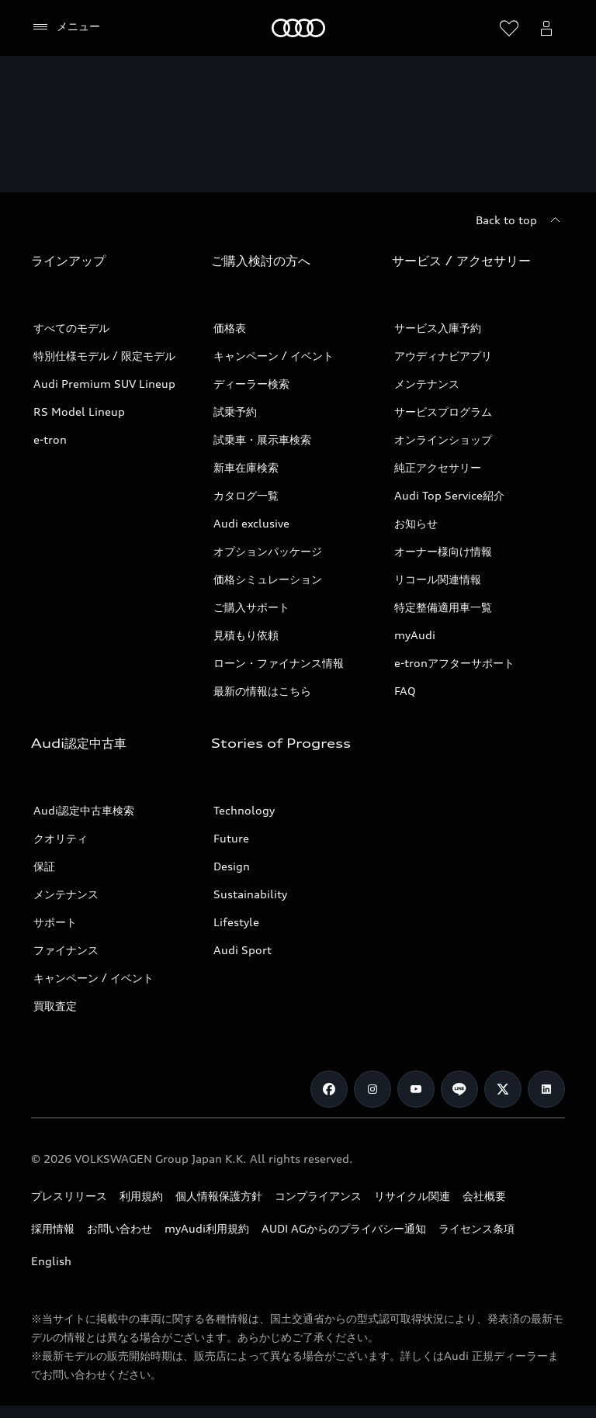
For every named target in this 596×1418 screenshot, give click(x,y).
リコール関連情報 (437, 579)
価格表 (229, 327)
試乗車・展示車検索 (262, 439)
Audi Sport (242, 949)
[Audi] (298, 28)
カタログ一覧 (246, 495)
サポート (55, 922)
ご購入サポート (251, 607)
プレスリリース (69, 1195)
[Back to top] (520, 220)
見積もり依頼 (246, 635)
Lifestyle (236, 922)
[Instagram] (372, 1089)
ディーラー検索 (251, 383)
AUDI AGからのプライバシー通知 (344, 1228)
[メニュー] (65, 27)
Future (231, 838)
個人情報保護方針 (218, 1195)
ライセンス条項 (476, 1228)
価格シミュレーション (267, 579)
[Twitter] (503, 1089)
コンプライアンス (318, 1195)
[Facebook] (329, 1089)
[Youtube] (416, 1089)
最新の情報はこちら (262, 690)
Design (231, 866)
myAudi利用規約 (207, 1228)
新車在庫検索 (246, 467)
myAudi (414, 635)
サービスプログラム (443, 411)
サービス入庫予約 (437, 327)
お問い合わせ (119, 1228)
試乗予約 (235, 411)
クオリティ (60, 838)
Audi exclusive (251, 523)
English (51, 1261)
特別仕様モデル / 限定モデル (104, 355)
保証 (44, 866)
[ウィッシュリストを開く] (509, 28)
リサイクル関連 (412, 1195)
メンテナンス (426, 383)
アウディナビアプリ (443, 355)
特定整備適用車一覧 (443, 607)
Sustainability (250, 894)
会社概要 (484, 1195)
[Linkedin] (546, 1089)
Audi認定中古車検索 (83, 810)
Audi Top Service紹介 (449, 495)
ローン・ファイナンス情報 (278, 662)
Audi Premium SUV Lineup (104, 383)
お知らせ (416, 523)
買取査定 (55, 1005)
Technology (244, 810)
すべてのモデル (71, 327)
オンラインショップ (443, 439)
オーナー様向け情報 (443, 551)
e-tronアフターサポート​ (454, 662)
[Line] (459, 1089)
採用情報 (52, 1228)
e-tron (50, 439)
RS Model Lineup (79, 411)
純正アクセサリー (437, 467)
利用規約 (141, 1195)
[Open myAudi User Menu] (546, 28)
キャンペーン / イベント (273, 355)
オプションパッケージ (267, 551)
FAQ (405, 690)
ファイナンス (66, 949)
